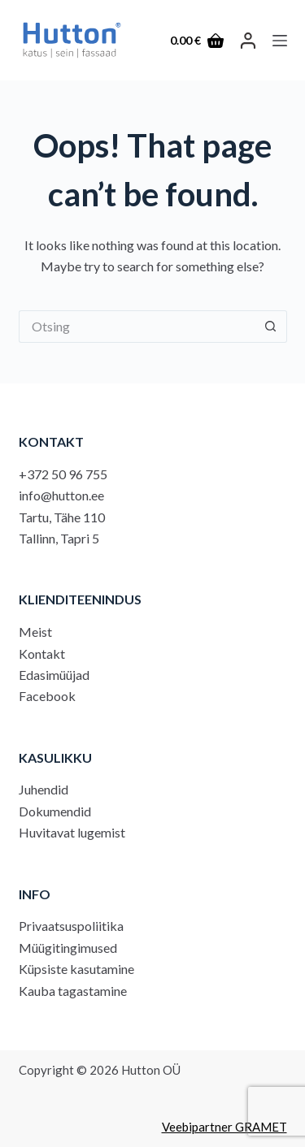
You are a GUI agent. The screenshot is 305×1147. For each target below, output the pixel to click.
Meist (35, 631)
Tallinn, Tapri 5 (59, 538)
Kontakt (42, 653)
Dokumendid (55, 811)
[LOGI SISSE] (248, 40)
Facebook (47, 695)
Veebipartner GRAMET (224, 1126)
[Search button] (271, 326)
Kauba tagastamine (73, 990)
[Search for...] (137, 326)
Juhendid (43, 789)
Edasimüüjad (54, 674)
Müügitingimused (68, 947)
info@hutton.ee (61, 495)
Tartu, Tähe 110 (62, 517)
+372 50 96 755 (63, 474)
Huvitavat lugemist (72, 832)
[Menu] (279, 40)
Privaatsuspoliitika (71, 925)
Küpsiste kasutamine (76, 968)
